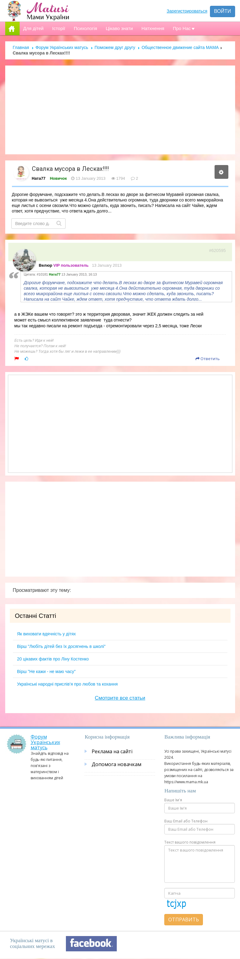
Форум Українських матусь (62, 47)
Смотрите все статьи (120, 698)
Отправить (183, 919)
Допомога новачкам (116, 764)
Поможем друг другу (115, 47)
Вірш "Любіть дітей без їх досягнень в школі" (61, 646)
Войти (222, 11)
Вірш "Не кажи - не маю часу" (46, 671)
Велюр (45, 265)
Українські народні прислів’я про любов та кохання (67, 684)
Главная (21, 47)
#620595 (217, 250)
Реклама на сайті (112, 751)
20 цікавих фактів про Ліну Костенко (53, 658)
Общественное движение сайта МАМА (180, 47)
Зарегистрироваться (187, 11)
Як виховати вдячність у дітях (46, 633)
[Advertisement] (120, 110)
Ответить (208, 358)
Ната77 (39, 178)
